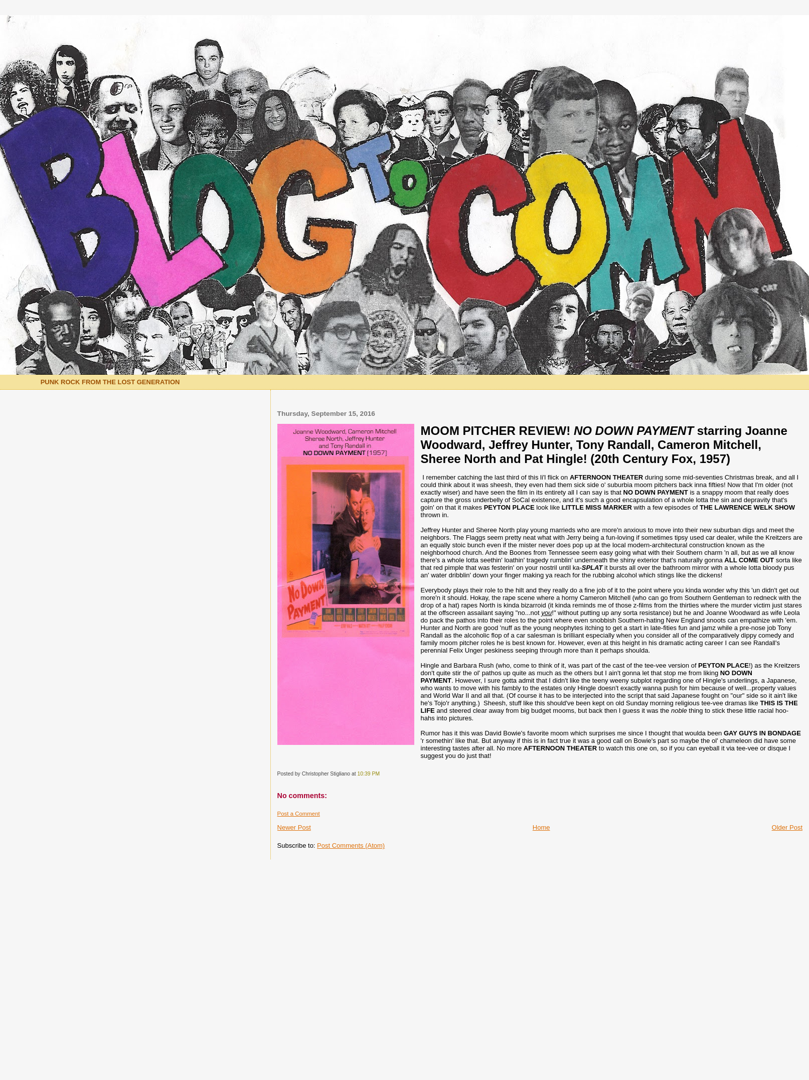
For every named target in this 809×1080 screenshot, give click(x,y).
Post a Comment (298, 814)
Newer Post (294, 827)
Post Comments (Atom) (351, 845)
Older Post (787, 827)
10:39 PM (369, 774)
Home (541, 827)
